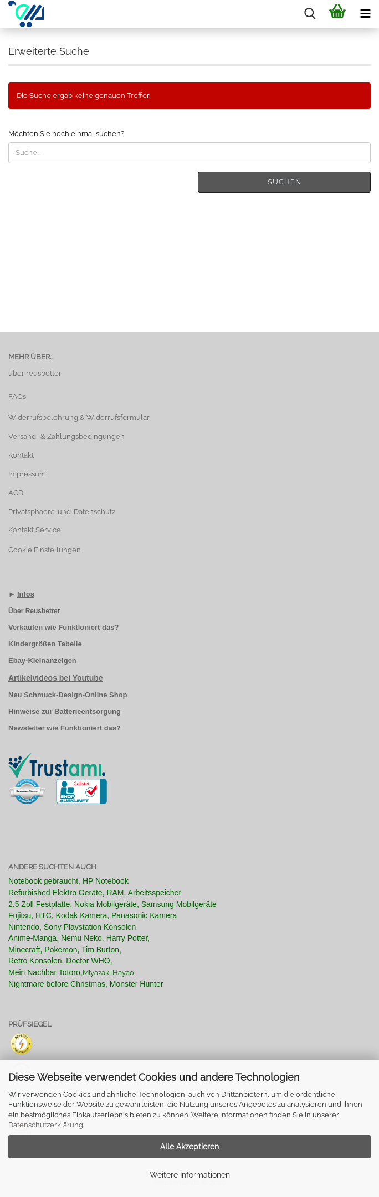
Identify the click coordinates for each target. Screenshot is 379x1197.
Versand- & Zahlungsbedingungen (66, 436)
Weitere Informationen (190, 1174)
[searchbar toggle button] (310, 14)
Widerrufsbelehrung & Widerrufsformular (79, 417)
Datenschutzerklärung (45, 1125)
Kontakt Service (34, 530)
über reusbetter (35, 373)
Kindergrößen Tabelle (45, 644)
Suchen (284, 182)
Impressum (27, 474)
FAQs (17, 396)
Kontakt (21, 455)
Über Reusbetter (34, 611)
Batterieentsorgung (87, 711)
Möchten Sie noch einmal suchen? (66, 133)
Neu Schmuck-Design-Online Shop (67, 695)
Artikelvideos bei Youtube (55, 677)
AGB (15, 493)
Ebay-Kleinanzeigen (42, 660)
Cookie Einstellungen (44, 550)
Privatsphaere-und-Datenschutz (61, 511)
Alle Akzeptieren (189, 1146)
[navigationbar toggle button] (365, 14)
